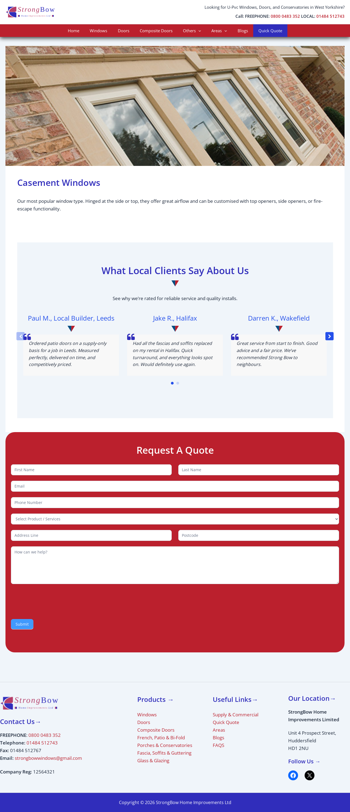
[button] (329, 336)
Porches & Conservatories (164, 745)
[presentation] (52, 600)
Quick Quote (262, 30)
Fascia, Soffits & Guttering (164, 753)
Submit (22, 624)
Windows (104, 30)
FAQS (218, 745)
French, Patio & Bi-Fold (161, 737)
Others (191, 30)
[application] (197, 30)
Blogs (237, 30)
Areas (216, 30)
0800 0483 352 (285, 16)
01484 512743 (330, 16)
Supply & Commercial (235, 714)
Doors (127, 30)
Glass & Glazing (153, 760)
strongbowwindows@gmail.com (48, 758)
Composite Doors (157, 30)
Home (81, 30)
